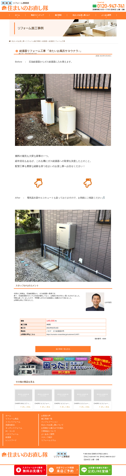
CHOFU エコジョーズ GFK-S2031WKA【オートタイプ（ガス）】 (63, 403)
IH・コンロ (10, 431)
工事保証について (48, 431)
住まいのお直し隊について (52, 425)
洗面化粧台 (10, 425)
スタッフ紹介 (46, 437)
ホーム (17, 15)
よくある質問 (106, 15)
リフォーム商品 (12, 419)
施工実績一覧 (46, 419)
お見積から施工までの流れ (52, 428)
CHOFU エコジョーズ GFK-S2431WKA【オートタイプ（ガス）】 (102, 403)
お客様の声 (45, 416)
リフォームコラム (48, 440)
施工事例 (58, 15)
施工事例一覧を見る (63, 349)
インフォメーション (49, 422)
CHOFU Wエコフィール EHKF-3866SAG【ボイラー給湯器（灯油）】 (23, 403)
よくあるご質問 (47, 434)
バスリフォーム (12, 434)
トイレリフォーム (13, 422)
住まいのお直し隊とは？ (81, 15)
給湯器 (8, 437)
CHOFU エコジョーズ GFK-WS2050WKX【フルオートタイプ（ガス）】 (82, 403)
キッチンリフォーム (14, 428)
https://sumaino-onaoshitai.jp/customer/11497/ (63, 334)
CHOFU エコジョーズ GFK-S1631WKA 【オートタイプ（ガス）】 (43, 403)
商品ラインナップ (37, 15)
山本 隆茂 (98, 302)
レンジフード (11, 440)
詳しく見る (26, 407)
